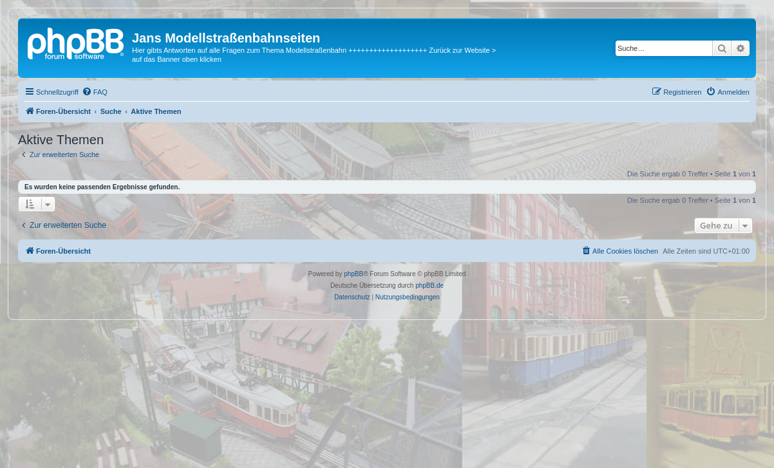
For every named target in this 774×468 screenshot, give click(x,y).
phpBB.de (429, 285)
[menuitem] (95, 92)
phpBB (353, 273)
